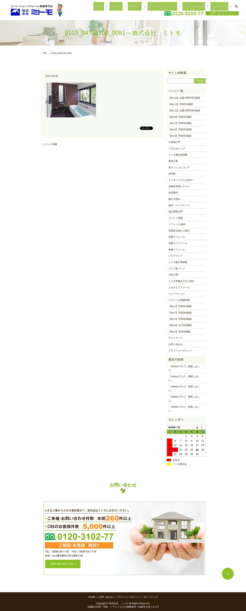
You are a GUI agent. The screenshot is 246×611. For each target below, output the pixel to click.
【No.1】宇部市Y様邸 (180, 306)
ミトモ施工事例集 (177, 262)
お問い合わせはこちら (222, 13)
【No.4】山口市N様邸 (180, 325)
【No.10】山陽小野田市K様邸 (184, 97)
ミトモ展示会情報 (199, 6)
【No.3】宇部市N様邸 (180, 319)
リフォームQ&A (176, 224)
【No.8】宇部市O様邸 (180, 129)
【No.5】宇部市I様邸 (179, 331)
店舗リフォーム (176, 236)
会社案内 (130, 6)
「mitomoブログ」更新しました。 (184, 368)
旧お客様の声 (175, 211)
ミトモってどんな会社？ (181, 180)
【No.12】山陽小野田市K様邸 (184, 110)
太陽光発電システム (179, 186)
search (236, 6)
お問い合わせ (175, 344)
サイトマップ (175, 337)
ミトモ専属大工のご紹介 (181, 281)
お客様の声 (174, 142)
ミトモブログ (221, 6)
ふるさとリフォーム (179, 287)
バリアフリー (175, 255)
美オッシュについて (179, 167)
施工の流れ (174, 199)
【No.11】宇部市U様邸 (180, 104)
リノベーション (176, 293)
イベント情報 (50, 144)
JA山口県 (173, 274)
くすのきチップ (176, 148)
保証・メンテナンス (179, 205)
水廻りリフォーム (177, 243)
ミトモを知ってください (171, 6)
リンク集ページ (176, 268)
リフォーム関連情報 (179, 300)
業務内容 (145, 6)
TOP (44, 53)
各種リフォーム (176, 249)
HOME (117, 6)
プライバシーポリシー (180, 350)
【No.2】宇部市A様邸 (180, 312)
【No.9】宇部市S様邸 (180, 135)
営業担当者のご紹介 (179, 230)
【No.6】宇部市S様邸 (180, 117)
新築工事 (173, 161)
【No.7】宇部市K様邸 (180, 123)
